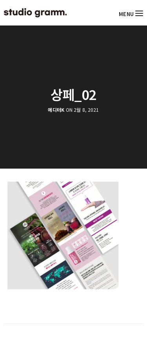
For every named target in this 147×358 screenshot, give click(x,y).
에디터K (56, 110)
